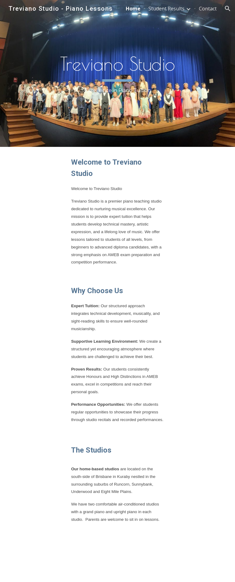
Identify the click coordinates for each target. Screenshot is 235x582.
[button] (227, 8)
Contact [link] (208, 8)
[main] (117, 73)
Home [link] (133, 8)
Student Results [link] (166, 8)
